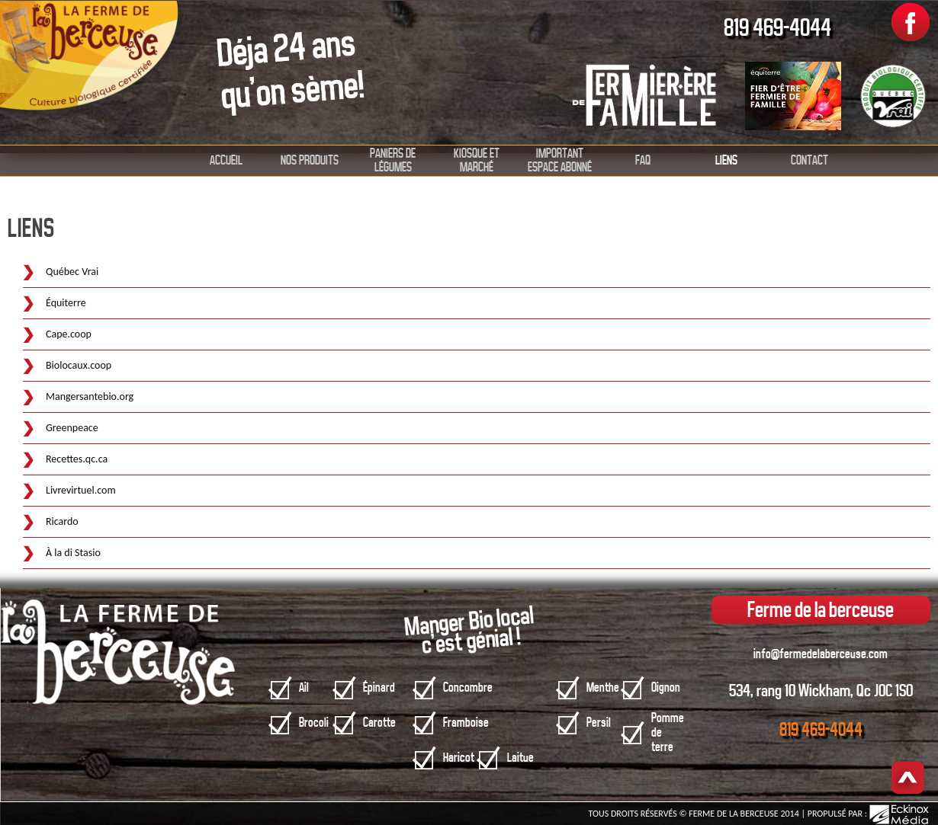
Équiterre (66, 302)
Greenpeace (72, 427)
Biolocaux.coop (78, 365)
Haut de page (907, 778)
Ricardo (62, 521)
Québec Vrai (72, 271)
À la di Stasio (73, 552)
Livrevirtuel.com (81, 490)
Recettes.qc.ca (77, 458)
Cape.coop (69, 334)
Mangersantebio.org (89, 396)
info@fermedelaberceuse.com (820, 654)
